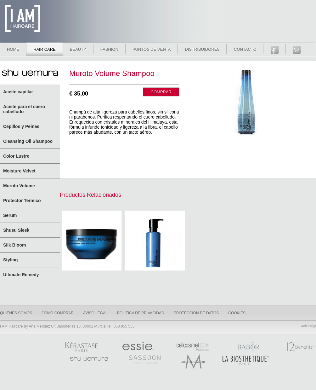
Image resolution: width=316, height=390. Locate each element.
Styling (10, 259)
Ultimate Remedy (21, 274)
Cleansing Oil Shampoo (28, 141)
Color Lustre (16, 156)
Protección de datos (196, 313)
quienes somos (16, 313)
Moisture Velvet (19, 170)
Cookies (236, 313)
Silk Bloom (14, 244)
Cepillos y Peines (21, 126)
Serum (10, 215)
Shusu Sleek (16, 230)
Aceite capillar (18, 91)
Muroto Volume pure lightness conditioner (155, 242)
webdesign (308, 326)
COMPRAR (161, 92)
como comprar (58, 313)
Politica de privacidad (140, 313)
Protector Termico (22, 200)
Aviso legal (95, 313)
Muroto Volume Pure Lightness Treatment (91, 242)
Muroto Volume (19, 185)
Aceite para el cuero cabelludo (24, 109)
